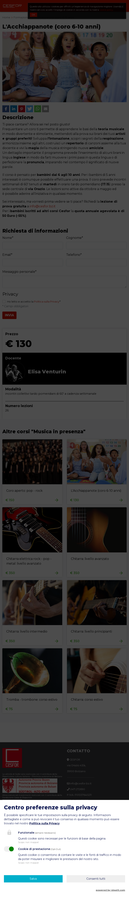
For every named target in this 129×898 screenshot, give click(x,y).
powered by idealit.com (110, 890)
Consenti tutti (95, 878)
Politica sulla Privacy (44, 823)
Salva (33, 878)
